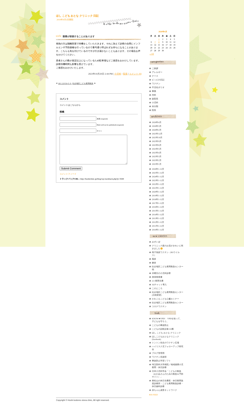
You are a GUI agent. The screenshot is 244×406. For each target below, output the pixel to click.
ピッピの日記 (158, 80)
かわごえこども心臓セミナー (165, 299)
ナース (155, 76)
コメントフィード (68, 179)
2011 (154, 226)
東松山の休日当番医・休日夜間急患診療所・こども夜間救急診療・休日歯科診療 (167, 383)
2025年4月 (156, 152)
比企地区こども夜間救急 (82, 83)
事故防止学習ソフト (161, 360)
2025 (154, 173)
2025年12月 (157, 133)
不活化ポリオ (158, 87)
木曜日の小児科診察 (161, 273)
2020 (154, 192)
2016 (154, 207)
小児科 (117, 74)
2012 (154, 222)
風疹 (154, 259)
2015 (154, 211)
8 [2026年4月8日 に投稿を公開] (159, 42)
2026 (154, 169)
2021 (154, 188)
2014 (154, 214)
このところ (157, 288)
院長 (125, 74)
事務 (154, 91)
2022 (154, 184)
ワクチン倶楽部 (159, 357)
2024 (154, 176)
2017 (154, 203)
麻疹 (154, 263)
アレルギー (157, 72)
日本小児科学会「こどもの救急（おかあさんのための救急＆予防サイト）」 (167, 374)
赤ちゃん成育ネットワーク (164, 390)
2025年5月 (156, 149)
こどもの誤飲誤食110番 (163, 329)
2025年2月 (156, 160)
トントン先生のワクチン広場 (165, 342)
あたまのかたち (65, 83)
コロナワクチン (159, 306)
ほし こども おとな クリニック (166, 333)
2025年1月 (156, 164)
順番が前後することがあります (79, 36)
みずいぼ (156, 242)
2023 (154, 180)
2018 (154, 199)
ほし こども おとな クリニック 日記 (77, 15)
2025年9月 (156, 141)
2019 (154, 195)
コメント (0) (135, 74)
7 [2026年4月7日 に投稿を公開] (155, 42)
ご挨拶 (155, 68)
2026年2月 (156, 130)
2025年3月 (156, 156)
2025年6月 (156, 145)
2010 (154, 230)
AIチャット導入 (159, 284)
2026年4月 (156, 122)
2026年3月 (156, 126)
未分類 (155, 106)
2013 (154, 218)
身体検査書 (157, 277)
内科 (154, 95)
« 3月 (152, 54)
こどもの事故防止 (160, 325)
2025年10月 (157, 137)
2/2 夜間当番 (157, 281)
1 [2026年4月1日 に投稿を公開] (159, 39)
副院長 (155, 99)
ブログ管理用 (158, 353)
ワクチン (156, 83)
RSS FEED (153, 395)
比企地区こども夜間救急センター (167, 302)
